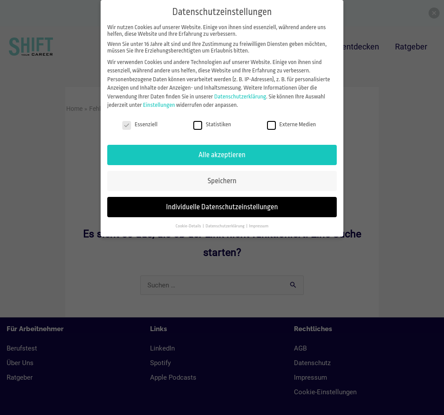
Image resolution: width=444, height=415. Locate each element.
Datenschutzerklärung (240, 96)
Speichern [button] (221, 181)
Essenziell (140, 124)
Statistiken (212, 124)
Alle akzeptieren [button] (222, 155)
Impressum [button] (258, 225)
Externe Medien (291, 124)
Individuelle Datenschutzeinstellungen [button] (222, 207)
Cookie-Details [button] (189, 225)
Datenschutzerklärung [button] (225, 225)
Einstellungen (159, 105)
